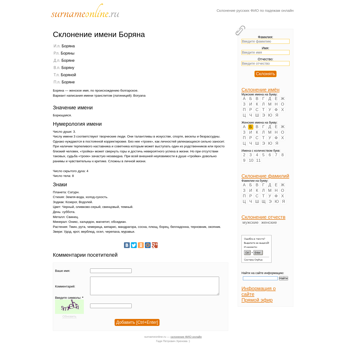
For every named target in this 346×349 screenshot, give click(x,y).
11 (258, 160)
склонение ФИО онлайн (186, 340)
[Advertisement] (198, 74)
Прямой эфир (257, 300)
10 (251, 160)
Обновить (69, 320)
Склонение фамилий (265, 176)
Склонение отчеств (263, 217)
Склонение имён (260, 89)
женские (269, 222)
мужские (250, 222)
